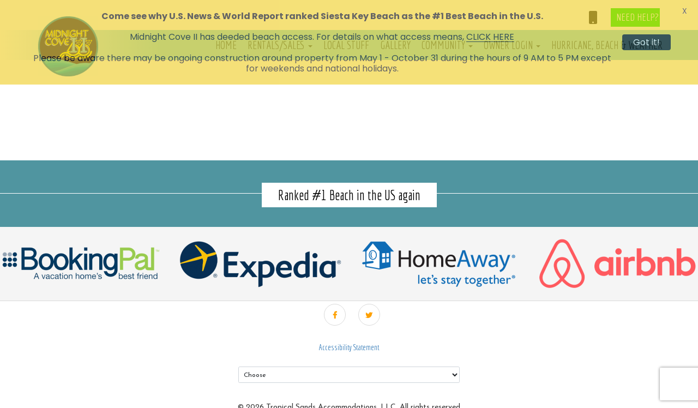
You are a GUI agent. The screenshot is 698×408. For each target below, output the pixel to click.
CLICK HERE (490, 37)
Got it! (646, 42)
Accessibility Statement (349, 337)
